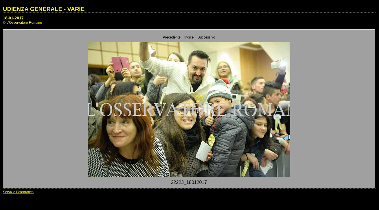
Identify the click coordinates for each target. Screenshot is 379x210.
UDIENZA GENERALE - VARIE (43, 9)
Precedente (172, 37)
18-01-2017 (13, 18)
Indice (189, 37)
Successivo (206, 37)
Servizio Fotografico (18, 192)
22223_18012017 (189, 182)
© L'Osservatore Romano (22, 23)
